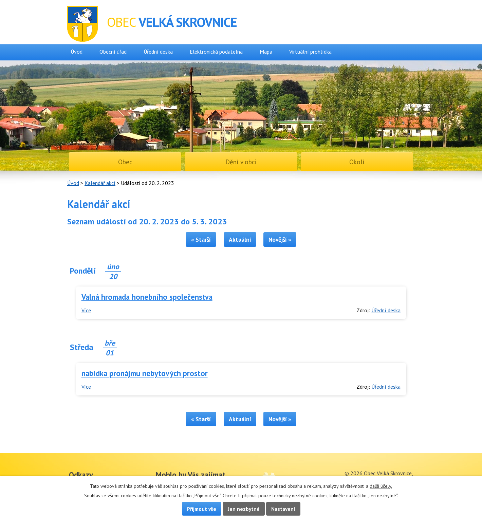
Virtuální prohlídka (310, 51)
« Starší (201, 239)
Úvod (76, 51)
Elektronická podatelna (216, 51)
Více (86, 310)
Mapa (266, 51)
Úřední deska (158, 51)
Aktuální (240, 239)
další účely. (381, 486)
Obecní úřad (113, 51)
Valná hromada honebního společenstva (146, 297)
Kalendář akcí (100, 183)
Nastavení (283, 508)
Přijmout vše (201, 508)
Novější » (279, 239)
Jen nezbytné (244, 508)
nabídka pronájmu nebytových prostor (144, 373)
